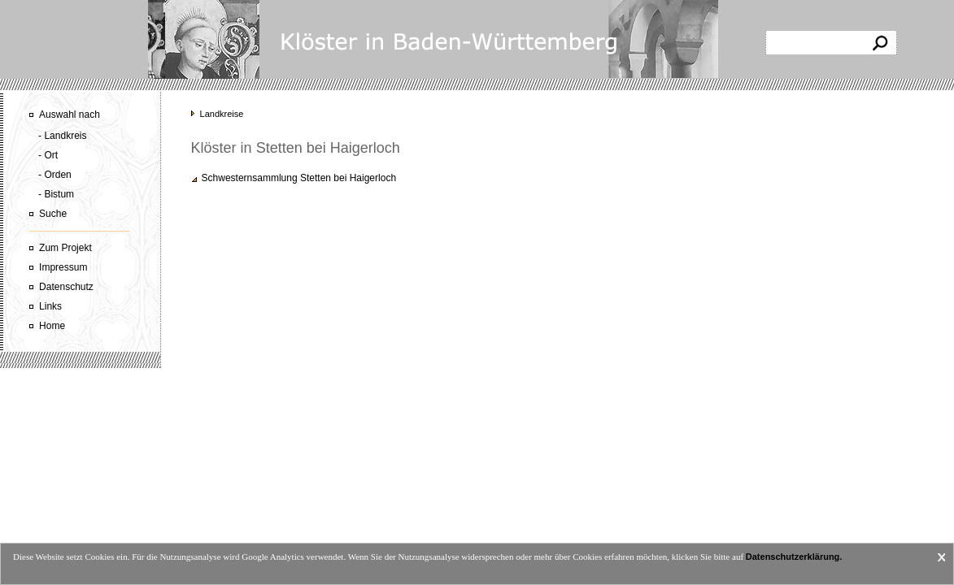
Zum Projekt (65, 248)
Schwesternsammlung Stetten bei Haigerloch (299, 178)
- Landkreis (62, 135)
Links (50, 306)
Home (52, 326)
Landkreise (222, 114)
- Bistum (56, 194)
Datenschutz (66, 286)
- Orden (55, 174)
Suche (53, 213)
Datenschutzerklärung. (794, 556)
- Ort (48, 155)
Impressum (63, 267)
